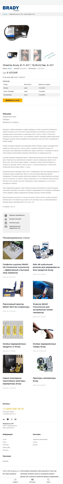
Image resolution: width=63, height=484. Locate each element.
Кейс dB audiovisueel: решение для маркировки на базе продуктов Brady (46, 267)
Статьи (35, 442)
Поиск (4, 442)
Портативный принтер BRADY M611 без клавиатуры (16, 305)
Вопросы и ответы (11, 122)
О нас (4, 439)
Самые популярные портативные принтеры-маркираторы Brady (14, 381)
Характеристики (9, 117)
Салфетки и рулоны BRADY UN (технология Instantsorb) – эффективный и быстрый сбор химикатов (16, 268)
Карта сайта (6, 447)
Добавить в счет (12, 100)
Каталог (35, 445)
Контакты (5, 450)
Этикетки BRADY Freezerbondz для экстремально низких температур (43, 308)
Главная (5, 14)
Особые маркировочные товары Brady (44, 345)
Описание (7, 114)
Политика (6, 445)
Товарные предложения (40, 439)
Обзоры (6, 119)
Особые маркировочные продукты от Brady (14, 345)
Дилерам (5, 461)
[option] (31, 33)
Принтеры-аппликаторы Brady (44, 379)
